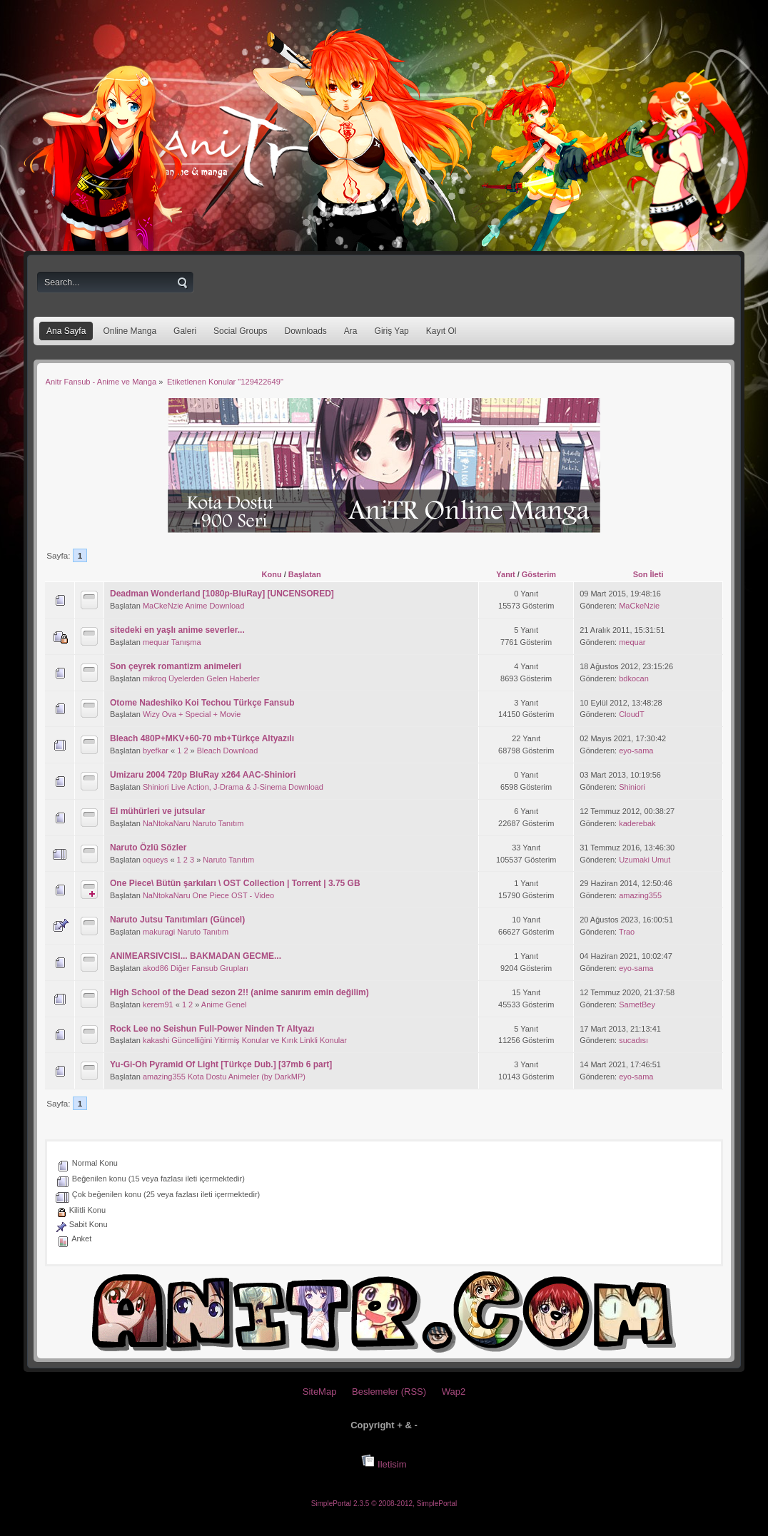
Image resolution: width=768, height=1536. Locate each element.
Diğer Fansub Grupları (209, 968)
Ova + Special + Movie (201, 714)
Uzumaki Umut (644, 859)
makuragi (159, 931)
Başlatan (304, 574)
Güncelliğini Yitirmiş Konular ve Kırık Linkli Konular (259, 1040)
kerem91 (158, 1004)
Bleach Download (227, 750)
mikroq (154, 678)
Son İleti (648, 574)
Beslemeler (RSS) (389, 1391)
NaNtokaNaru (167, 823)
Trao (627, 931)
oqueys (155, 859)
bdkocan (634, 678)
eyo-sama (636, 750)
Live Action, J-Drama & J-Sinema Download (247, 787)
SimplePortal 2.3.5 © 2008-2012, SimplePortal (384, 1503)
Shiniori (156, 787)
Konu (272, 574)
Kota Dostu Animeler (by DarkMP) (246, 1076)
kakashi (156, 1040)
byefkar (155, 750)
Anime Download (214, 605)
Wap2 (453, 1391)
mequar (156, 642)
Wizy (151, 714)
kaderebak (637, 823)
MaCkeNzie (163, 605)
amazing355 (640, 895)
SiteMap (320, 1391)
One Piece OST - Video (234, 895)
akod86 (155, 968)
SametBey (637, 1004)
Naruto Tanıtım (218, 823)
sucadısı (633, 1040)
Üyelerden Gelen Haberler (214, 678)
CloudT (631, 714)
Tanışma (186, 642)
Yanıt (505, 574)
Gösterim (539, 574)
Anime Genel (224, 1004)
